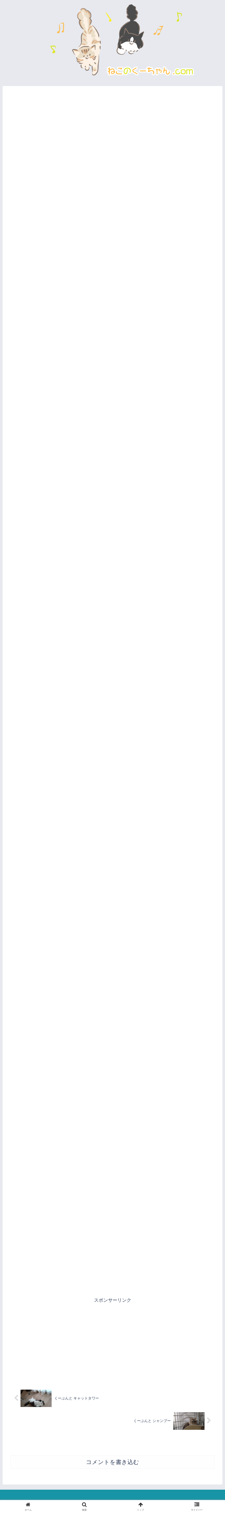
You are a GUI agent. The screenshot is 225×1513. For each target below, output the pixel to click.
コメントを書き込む (112, 1462)
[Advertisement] (112, 1341)
